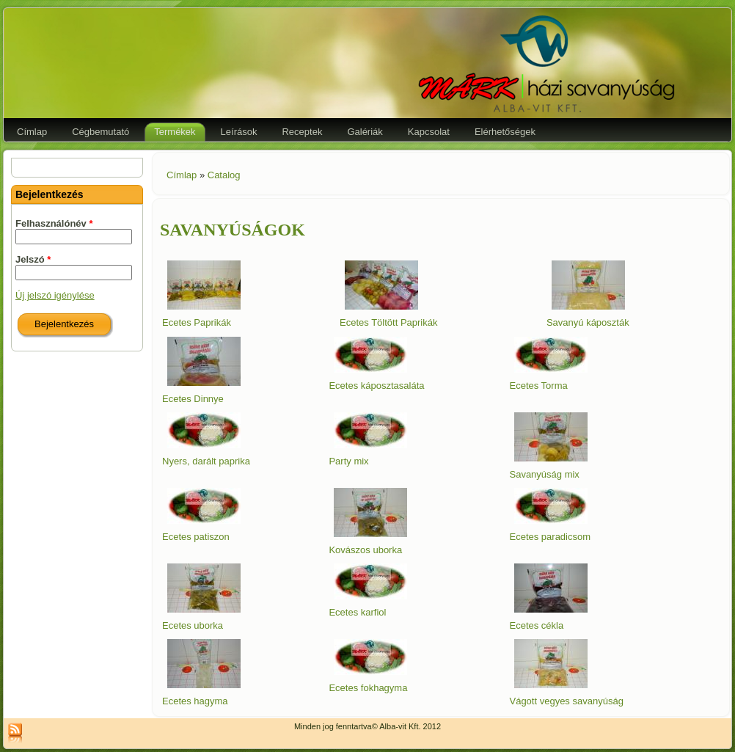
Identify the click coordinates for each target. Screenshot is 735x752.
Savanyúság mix (544, 474)
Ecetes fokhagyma (368, 687)
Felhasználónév (53, 223)
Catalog (224, 174)
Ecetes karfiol (357, 612)
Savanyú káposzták (587, 322)
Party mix (348, 461)
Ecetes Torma (538, 385)
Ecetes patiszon (196, 536)
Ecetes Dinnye (193, 398)
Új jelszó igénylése (55, 295)
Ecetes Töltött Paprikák (388, 322)
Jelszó (33, 259)
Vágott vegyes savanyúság (566, 701)
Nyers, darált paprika (206, 461)
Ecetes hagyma (195, 701)
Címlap (182, 174)
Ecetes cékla (536, 625)
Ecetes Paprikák (196, 322)
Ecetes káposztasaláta (376, 385)
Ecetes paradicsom (549, 536)
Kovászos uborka (365, 549)
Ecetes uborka (192, 625)
